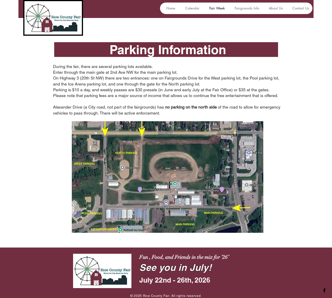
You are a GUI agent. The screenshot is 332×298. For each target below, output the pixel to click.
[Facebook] (324, 290)
